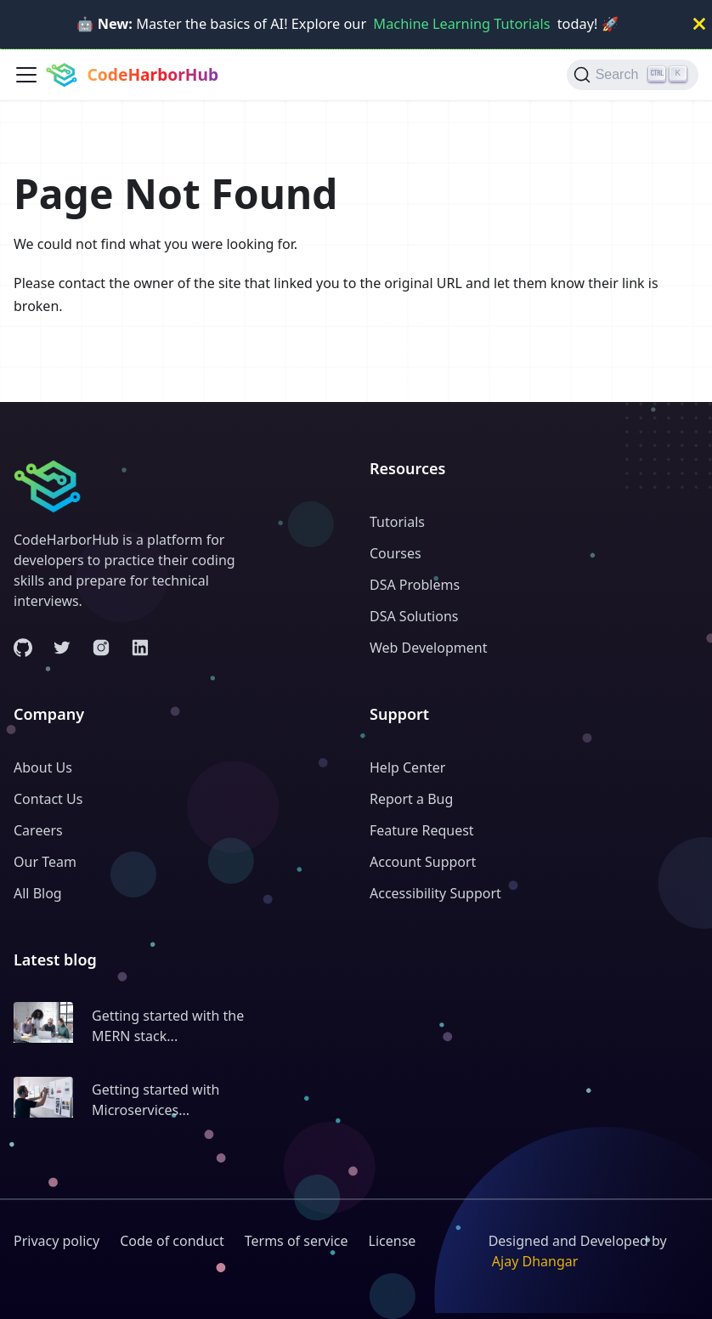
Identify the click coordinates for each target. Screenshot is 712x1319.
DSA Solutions (414, 616)
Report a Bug (411, 799)
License (392, 1240)
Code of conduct (172, 1240)
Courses (395, 553)
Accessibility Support (435, 893)
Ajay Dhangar (535, 1261)
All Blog (38, 893)
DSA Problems (415, 584)
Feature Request (422, 830)
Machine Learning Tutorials (461, 23)
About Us (43, 767)
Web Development (428, 647)
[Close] (699, 24)
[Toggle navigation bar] (26, 75)
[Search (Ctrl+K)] (632, 74)
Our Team (45, 861)
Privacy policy (56, 1240)
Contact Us (48, 799)
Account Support (423, 861)
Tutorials (397, 521)
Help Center (407, 767)
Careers (38, 830)
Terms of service (296, 1240)
